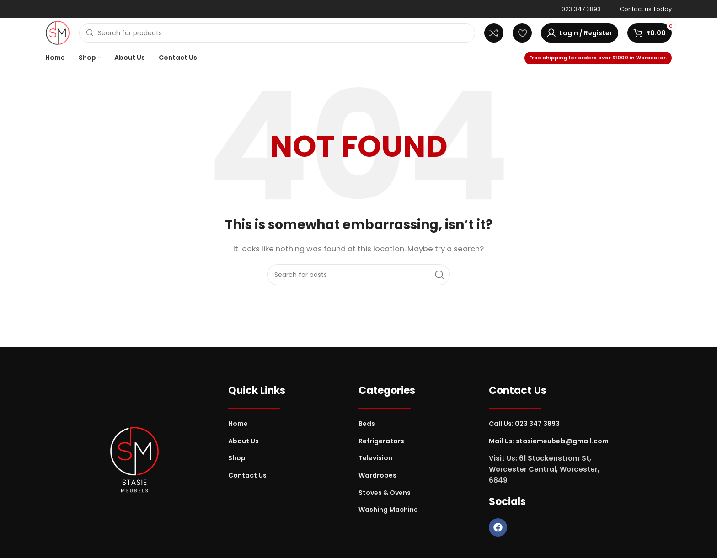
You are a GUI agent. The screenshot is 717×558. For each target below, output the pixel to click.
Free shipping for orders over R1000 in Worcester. (598, 57)
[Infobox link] (581, 9)
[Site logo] (57, 32)
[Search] (277, 33)
